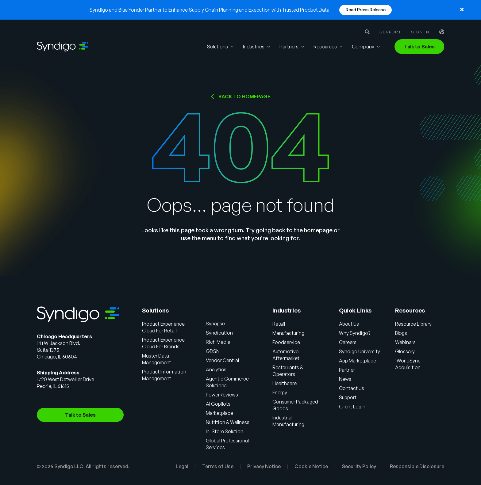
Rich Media (218, 342)
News (345, 379)
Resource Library (413, 324)
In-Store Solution (225, 431)
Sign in (420, 32)
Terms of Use (217, 466)
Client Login (352, 407)
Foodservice (286, 342)
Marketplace (220, 413)
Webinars (405, 342)
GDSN (213, 351)
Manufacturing (289, 333)
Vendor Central (223, 360)
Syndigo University (359, 351)
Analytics (216, 369)
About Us (349, 324)
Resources (325, 47)
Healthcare (285, 383)
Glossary (405, 351)
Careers (347, 342)
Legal (182, 466)
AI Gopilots (218, 404)
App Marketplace (358, 361)
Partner (347, 370)
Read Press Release (366, 9)
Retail (279, 324)
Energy (280, 392)
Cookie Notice (311, 466)
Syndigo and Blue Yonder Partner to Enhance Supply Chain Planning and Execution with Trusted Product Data (209, 10)
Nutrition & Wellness (228, 422)
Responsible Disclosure (417, 466)
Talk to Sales (419, 47)
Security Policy (359, 466)
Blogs (401, 333)
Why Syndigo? (355, 333)
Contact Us (351, 388)
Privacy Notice (264, 466)
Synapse (216, 323)
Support (390, 32)
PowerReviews (222, 395)
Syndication (219, 333)
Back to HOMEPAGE (244, 96)
